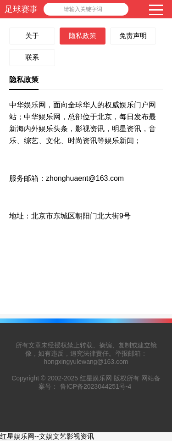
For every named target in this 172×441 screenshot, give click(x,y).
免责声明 (133, 35)
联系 (32, 57)
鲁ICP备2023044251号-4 (96, 386)
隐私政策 (82, 35)
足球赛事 (21, 9)
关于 (32, 35)
